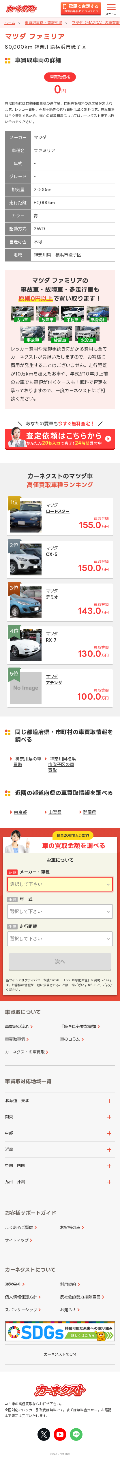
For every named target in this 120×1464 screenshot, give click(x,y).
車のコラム (70, 1039)
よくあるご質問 (19, 1227)
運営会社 (13, 1284)
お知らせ (68, 1310)
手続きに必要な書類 (78, 1026)
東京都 (20, 812)
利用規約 (68, 1284)
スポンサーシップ (21, 1310)
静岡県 (89, 812)
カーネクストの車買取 (25, 1052)
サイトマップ (17, 1240)
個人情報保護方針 (21, 1297)
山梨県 (54, 812)
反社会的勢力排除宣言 (80, 1297)
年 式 (26, 899)
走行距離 (28, 926)
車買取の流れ (17, 1026)
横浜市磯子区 (68, 254)
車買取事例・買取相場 (43, 23)
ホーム (9, 23)
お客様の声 (70, 1227)
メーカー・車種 (35, 871)
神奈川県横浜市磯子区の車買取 (62, 764)
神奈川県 (42, 254)
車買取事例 (15, 1039)
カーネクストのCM (60, 1354)
